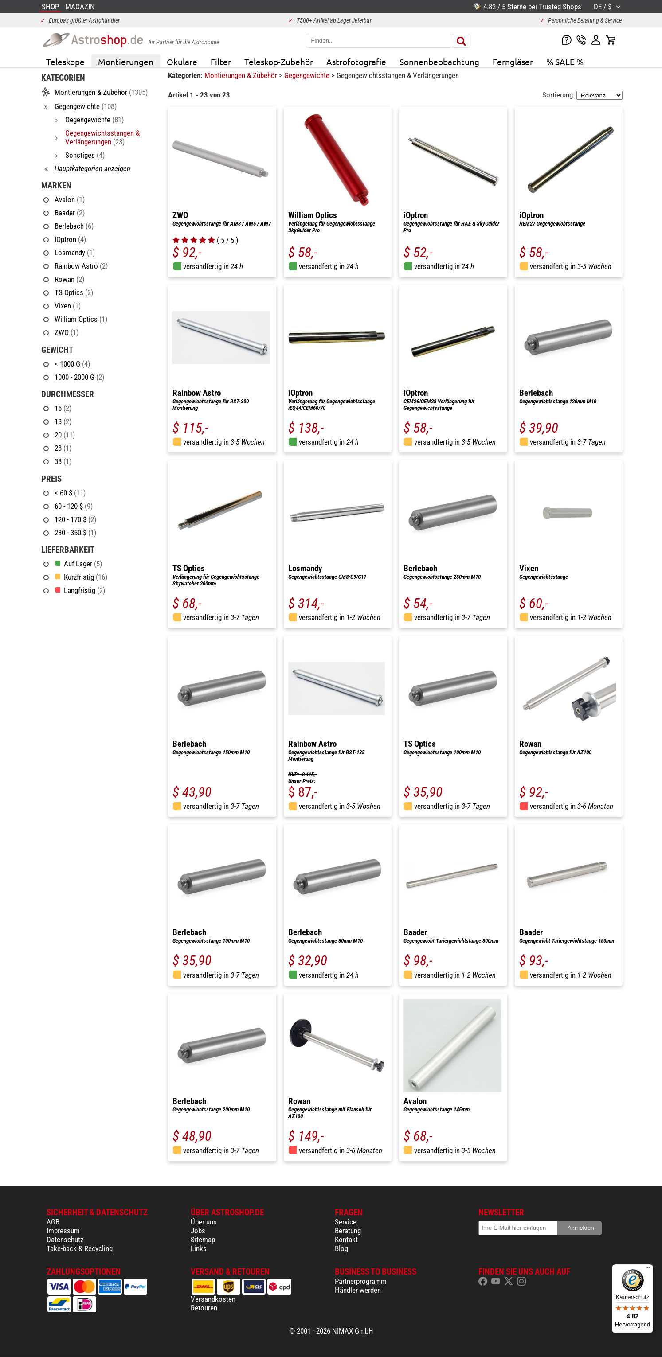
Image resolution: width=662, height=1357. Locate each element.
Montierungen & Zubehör (241, 75)
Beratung (348, 1230)
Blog (341, 1248)
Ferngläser (513, 61)
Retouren (204, 1307)
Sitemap (203, 1239)
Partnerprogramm (361, 1281)
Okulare (182, 61)
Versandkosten (213, 1299)
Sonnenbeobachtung (439, 61)
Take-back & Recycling (80, 1248)
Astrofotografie (356, 61)
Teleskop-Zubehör (278, 61)
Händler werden (358, 1290)
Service (345, 1221)
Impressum (63, 1230)
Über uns (204, 1221)
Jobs (198, 1230)
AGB (53, 1221)
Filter (221, 61)
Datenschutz (65, 1239)
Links (199, 1248)
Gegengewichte (307, 75)
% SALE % (565, 61)
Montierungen (125, 61)
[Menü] (647, 1269)
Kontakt (346, 1239)
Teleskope (65, 61)
